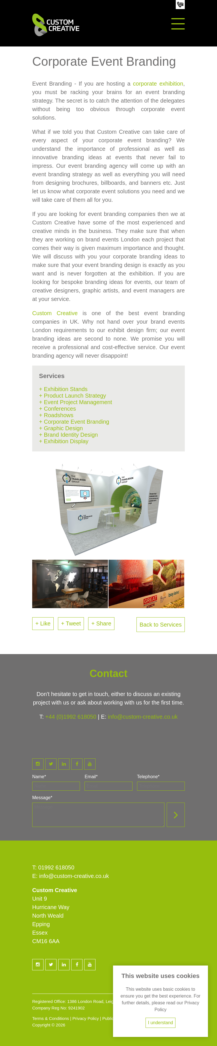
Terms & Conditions (50, 1018)
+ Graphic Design (61, 428)
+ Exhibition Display (63, 441)
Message (42, 797)
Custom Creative (55, 313)
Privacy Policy (85, 1018)
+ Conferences (57, 409)
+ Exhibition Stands (63, 389)
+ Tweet (71, 623)
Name (39, 776)
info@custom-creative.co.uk (143, 717)
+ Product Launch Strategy (72, 395)
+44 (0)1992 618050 (70, 717)
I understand (160, 1022)
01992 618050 (56, 867)
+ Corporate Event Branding (74, 422)
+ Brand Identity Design (68, 435)
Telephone (148, 776)
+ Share (101, 623)
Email (90, 776)
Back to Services (161, 624)
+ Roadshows (56, 415)
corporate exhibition (158, 83)
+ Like (43, 623)
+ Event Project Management (75, 402)
